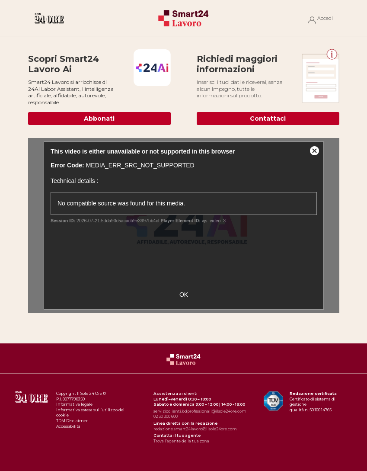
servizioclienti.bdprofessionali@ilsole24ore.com (199, 411)
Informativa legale (74, 404)
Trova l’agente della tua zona (181, 441)
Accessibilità (68, 426)
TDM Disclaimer (72, 420)
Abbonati (99, 118)
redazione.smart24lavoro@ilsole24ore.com (195, 428)
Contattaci (268, 118)
